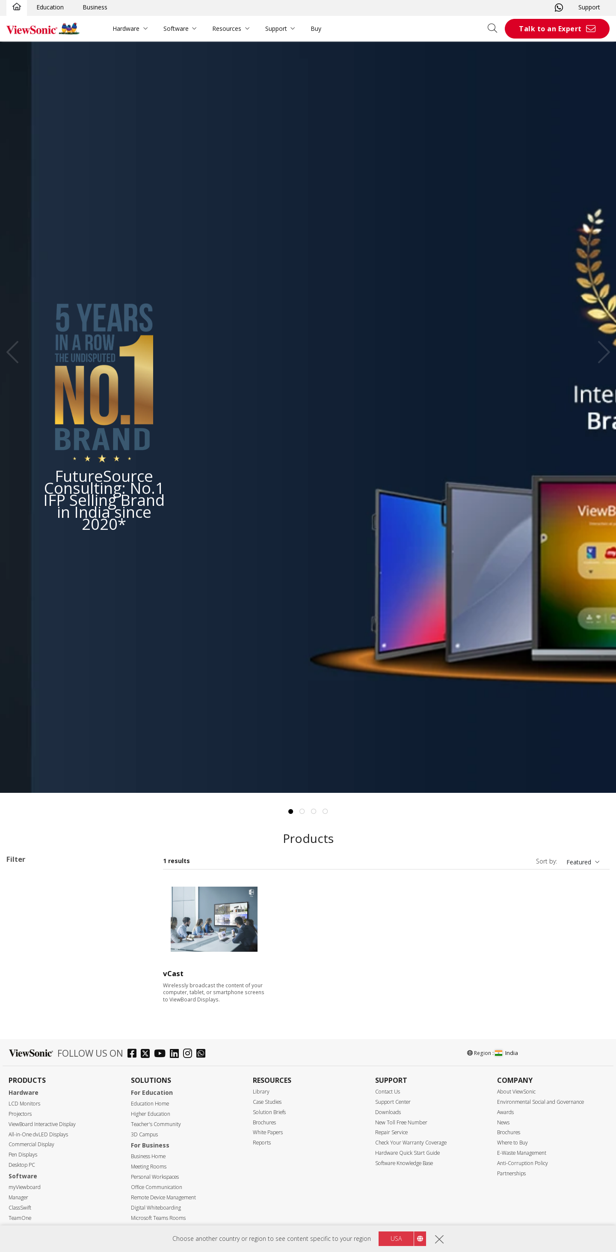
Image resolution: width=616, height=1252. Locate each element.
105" (26, 1129)
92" (24, 1106)
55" (24, 1060)
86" (24, 1095)
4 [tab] (325, 811)
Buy (316, 28)
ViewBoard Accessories (52, 1014)
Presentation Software (51, 1003)
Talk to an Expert (550, 28)
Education (50, 7)
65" (24, 1071)
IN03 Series (48, 968)
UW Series (47, 980)
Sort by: (546, 861)
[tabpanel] (308, 417)
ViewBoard (35, 910)
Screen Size (31, 1049)
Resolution (30, 1164)
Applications (33, 899)
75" (24, 1083)
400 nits (30, 1221)
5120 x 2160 (36, 1187)
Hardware (126, 28)
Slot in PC (33, 991)
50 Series (45, 933)
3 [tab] (314, 811)
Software (176, 28)
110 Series (47, 957)
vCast (173, 973)
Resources (226, 28)
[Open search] (495, 28)
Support (589, 7)
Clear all (134, 877)
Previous (15, 351)
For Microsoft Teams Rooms (60, 1026)
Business (95, 7)
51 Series (45, 945)
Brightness (31, 1210)
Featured (578, 862)
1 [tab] (291, 811)
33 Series (45, 922)
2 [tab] (302, 811)
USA (396, 1238)
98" (24, 1118)
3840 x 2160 (36, 1175)
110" (26, 1141)
